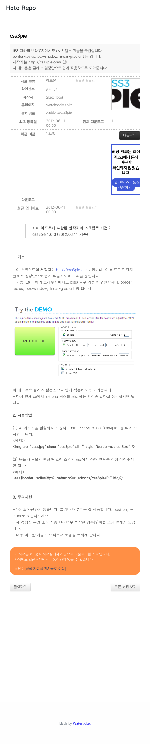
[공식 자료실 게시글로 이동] (45, 569)
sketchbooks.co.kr (59, 105)
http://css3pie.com (72, 269)
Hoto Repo (21, 8)
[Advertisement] (80, 641)
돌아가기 (20, 587)
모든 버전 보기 (125, 587)
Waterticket (82, 723)
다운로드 (129, 135)
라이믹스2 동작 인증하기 (127, 185)
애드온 (51, 80)
